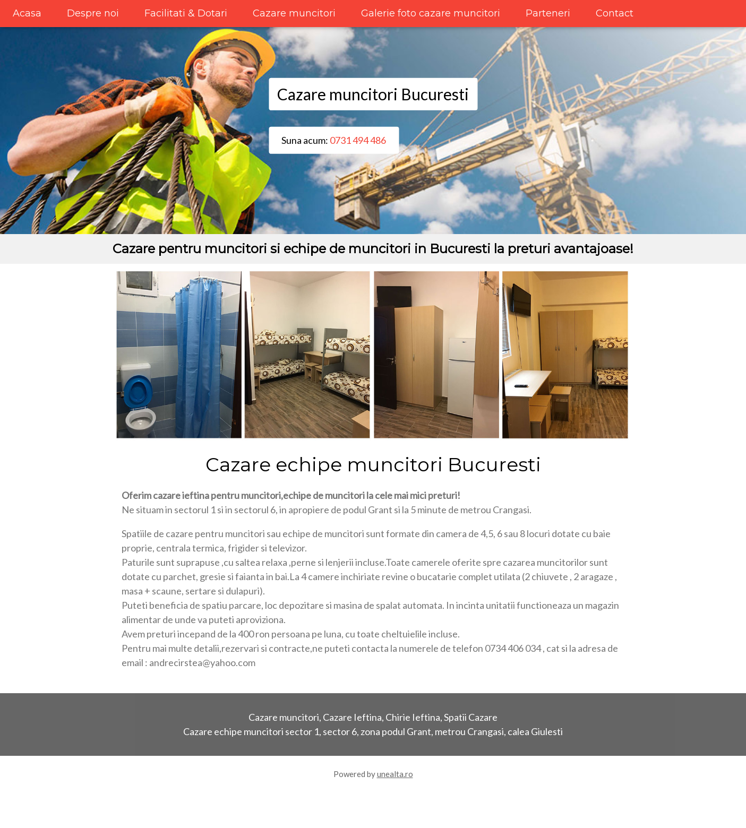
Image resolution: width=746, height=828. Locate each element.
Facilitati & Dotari (185, 13)
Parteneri (548, 13)
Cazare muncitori (294, 13)
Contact (614, 13)
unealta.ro (395, 774)
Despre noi (93, 13)
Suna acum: (333, 140)
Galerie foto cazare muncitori (430, 13)
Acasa (27, 13)
